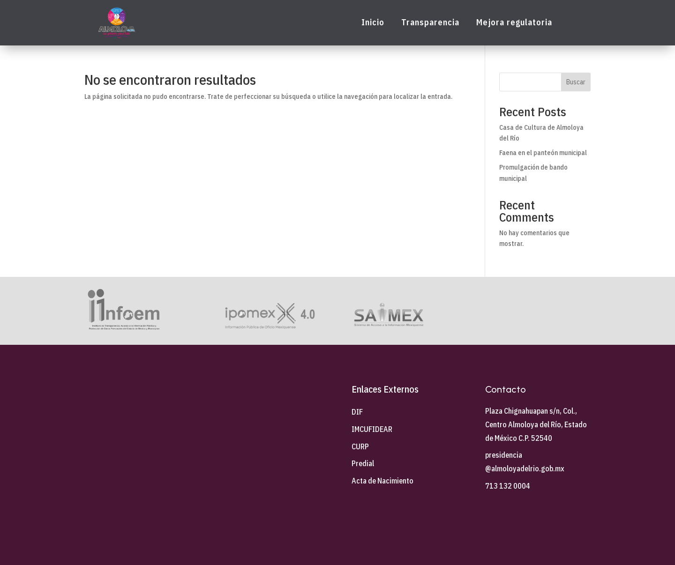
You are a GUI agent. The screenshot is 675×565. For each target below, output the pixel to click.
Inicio (372, 22)
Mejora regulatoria (514, 22)
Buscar (575, 82)
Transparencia (430, 22)
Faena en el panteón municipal (543, 153)
